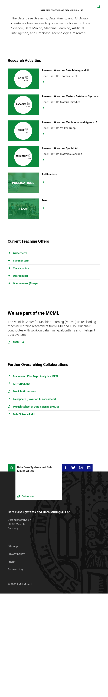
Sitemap (13, 546)
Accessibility (16, 569)
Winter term (20, 253)
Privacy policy (16, 554)
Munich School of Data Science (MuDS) (36, 406)
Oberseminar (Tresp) (25, 283)
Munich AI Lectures (24, 391)
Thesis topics (21, 268)
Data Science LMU (24, 414)
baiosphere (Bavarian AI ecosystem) (34, 399)
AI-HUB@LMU (21, 383)
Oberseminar (20, 275)
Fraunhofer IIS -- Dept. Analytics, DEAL (36, 376)
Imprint (12, 561)
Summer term (21, 260)
